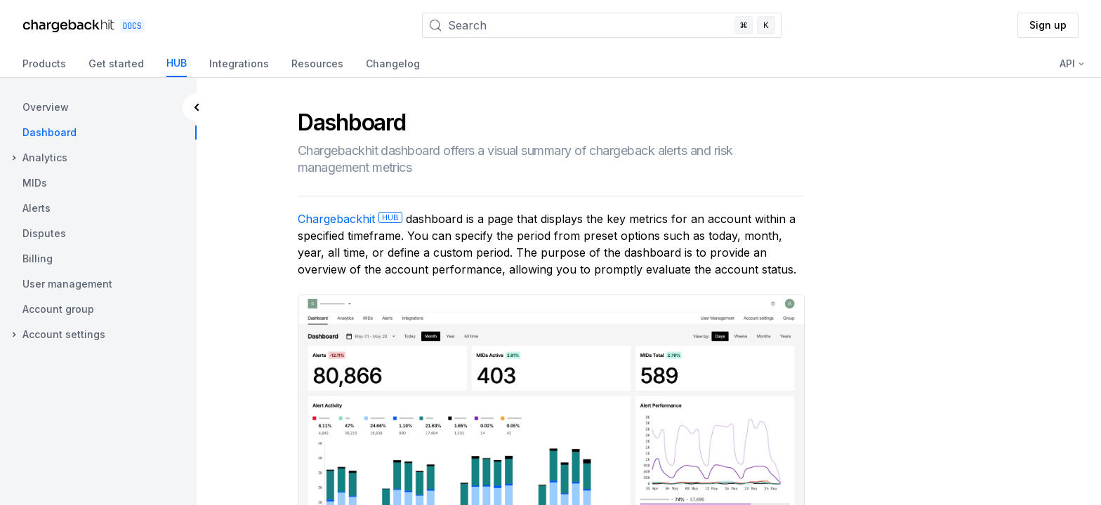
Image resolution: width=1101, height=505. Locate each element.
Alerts (36, 208)
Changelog (393, 63)
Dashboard (49, 132)
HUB (176, 63)
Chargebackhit (350, 219)
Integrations (239, 63)
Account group (58, 309)
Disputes (44, 233)
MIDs (34, 183)
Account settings (63, 334)
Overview (45, 107)
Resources (317, 63)
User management (67, 284)
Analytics (44, 157)
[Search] (602, 25)
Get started (116, 63)
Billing (37, 258)
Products (44, 63)
